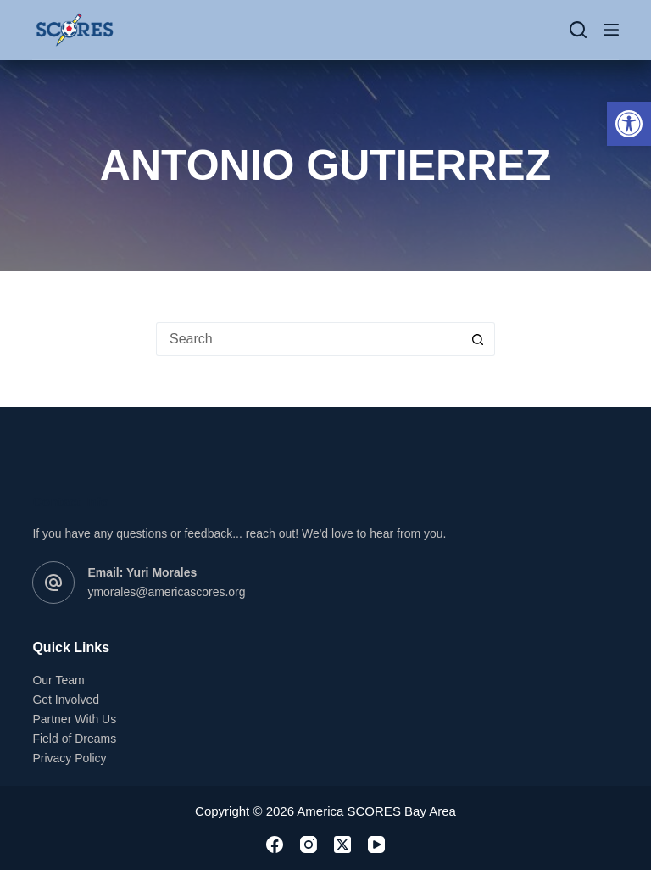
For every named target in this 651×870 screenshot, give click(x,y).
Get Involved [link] (65, 699)
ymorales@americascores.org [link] (166, 592)
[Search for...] (308, 339)
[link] (629, 124)
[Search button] (478, 339)
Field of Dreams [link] (74, 738)
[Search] (578, 29)
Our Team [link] (58, 680)
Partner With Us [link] (74, 719)
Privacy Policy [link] (69, 758)
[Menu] (611, 29)
